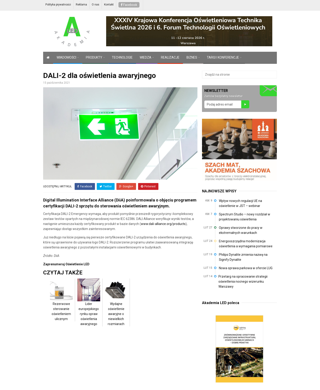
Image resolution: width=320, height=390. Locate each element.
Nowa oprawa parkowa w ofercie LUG (246, 268)
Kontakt (109, 4)
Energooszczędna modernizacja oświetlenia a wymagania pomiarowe (246, 243)
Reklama (81, 4)
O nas (95, 4)
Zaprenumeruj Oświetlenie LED (66, 264)
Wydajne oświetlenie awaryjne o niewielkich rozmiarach (116, 306)
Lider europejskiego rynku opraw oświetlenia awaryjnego (88, 306)
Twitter (106, 186)
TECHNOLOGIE (122, 57)
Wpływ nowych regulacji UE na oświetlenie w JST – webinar (240, 203)
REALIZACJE (170, 57)
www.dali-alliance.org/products (163, 223)
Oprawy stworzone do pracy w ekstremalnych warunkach (240, 230)
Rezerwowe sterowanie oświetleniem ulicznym (61, 304)
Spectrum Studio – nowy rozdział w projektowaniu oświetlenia (244, 216)
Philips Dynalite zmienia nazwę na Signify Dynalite (243, 257)
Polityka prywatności (58, 4)
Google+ (126, 186)
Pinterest (148, 186)
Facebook (129, 5)
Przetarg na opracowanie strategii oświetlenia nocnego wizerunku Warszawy (243, 281)
